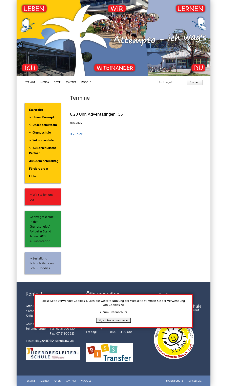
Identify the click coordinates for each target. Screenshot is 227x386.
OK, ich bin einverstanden (113, 320)
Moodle (86, 82)
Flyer (57, 82)
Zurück (78, 134)
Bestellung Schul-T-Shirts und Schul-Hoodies (43, 263)
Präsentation (41, 241)
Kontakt (70, 82)
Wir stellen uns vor (41, 197)
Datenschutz (174, 381)
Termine (30, 82)
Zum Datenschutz (114, 312)
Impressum (195, 381)
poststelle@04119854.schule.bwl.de (50, 341)
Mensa (44, 82)
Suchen (194, 82)
